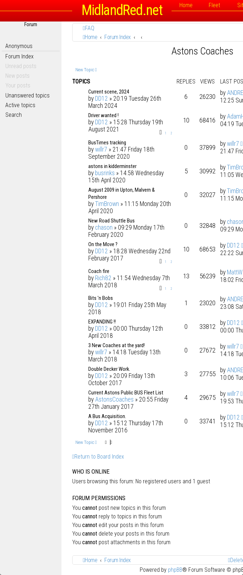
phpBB (175, 569)
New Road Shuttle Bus (111, 220)
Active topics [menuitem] (20, 105)
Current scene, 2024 (108, 91)
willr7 (101, 149)
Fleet (214, 5)
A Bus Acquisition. (107, 416)
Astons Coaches (202, 51)
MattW (235, 272)
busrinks (105, 173)
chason (104, 227)
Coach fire (98, 271)
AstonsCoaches (114, 399)
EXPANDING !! (102, 321)
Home (186, 5)
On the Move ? (103, 244)
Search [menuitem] (13, 114)
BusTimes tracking (107, 142)
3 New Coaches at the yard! (116, 345)
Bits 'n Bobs (100, 298)
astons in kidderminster (112, 166)
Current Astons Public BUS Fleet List (125, 392)
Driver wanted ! (103, 115)
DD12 (101, 98)
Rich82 (103, 278)
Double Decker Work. (109, 369)
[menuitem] (88, 28)
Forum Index (19, 56)
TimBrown (107, 203)
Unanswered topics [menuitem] (27, 95)
